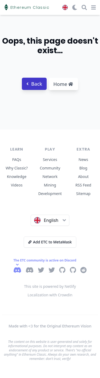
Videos (17, 185)
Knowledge (16, 176)
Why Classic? (17, 168)
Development (50, 193)
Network (49, 176)
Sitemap (83, 193)
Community (50, 168)
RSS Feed (83, 185)
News (83, 159)
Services (50, 159)
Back (34, 84)
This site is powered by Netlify (50, 286)
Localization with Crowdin (50, 294)
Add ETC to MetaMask (50, 241)
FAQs (16, 159)
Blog (83, 168)
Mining (50, 185)
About (83, 176)
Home (63, 84)
